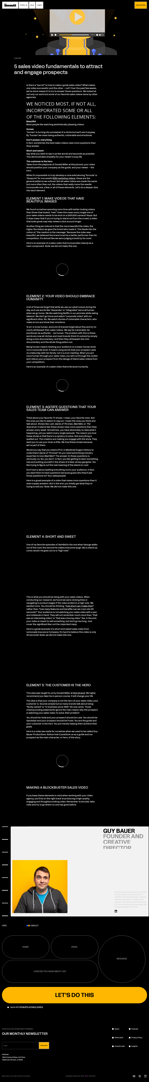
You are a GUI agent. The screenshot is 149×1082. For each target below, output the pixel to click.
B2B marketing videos (64, 178)
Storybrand (79, 693)
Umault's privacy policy (31, 1006)
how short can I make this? (79, 606)
